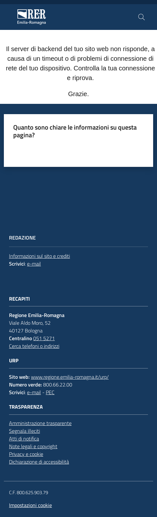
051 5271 (44, 338)
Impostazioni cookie (30, 505)
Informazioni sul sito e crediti (39, 256)
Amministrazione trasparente (40, 423)
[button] (141, 17)
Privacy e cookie (26, 454)
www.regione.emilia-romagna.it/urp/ (70, 377)
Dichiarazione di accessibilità (39, 462)
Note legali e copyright (33, 446)
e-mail (34, 264)
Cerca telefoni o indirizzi (34, 346)
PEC (50, 392)
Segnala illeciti (24, 431)
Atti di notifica (24, 438)
